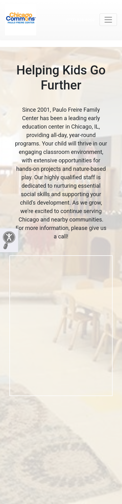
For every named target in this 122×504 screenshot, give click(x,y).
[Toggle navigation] (108, 19)
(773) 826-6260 (80, 20)
